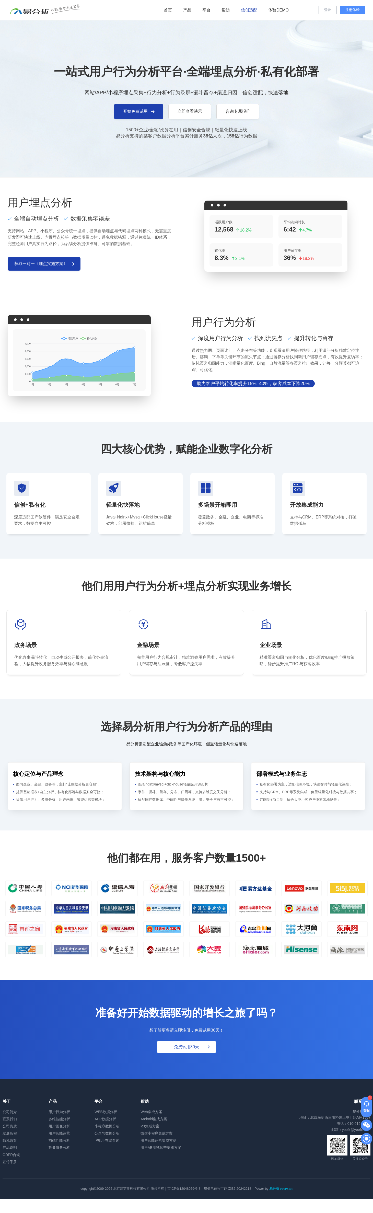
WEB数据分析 (106, 1112)
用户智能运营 (59, 1133)
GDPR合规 (11, 1155)
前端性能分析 (59, 1140)
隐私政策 (10, 1140)
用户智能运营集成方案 (158, 1140)
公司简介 (10, 1112)
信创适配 (249, 10)
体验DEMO (278, 10)
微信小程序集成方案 (157, 1133)
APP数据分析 (105, 1119)
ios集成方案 (150, 1126)
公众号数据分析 (107, 1133)
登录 (327, 10)
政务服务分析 (59, 1148)
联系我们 (10, 1119)
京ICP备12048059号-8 (184, 1189)
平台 (206, 10)
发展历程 (10, 1133)
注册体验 (352, 10)
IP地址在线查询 (107, 1140)
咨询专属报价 (238, 111)
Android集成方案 (154, 1119)
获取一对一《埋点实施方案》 (44, 264)
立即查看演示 (190, 111)
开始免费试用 (139, 111)
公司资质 (10, 1126)
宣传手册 (10, 1162)
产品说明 (10, 1148)
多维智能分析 (59, 1119)
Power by (274, 1189)
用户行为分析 (59, 1112)
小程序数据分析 (107, 1126)
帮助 (226, 10)
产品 (187, 10)
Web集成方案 (151, 1112)
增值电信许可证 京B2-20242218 (227, 1189)
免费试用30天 (192, 1047)
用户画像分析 (59, 1126)
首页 (168, 10)
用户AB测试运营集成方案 (161, 1148)
